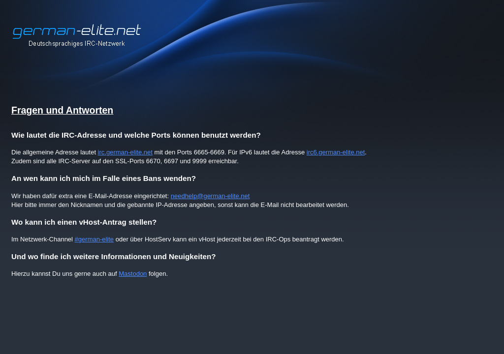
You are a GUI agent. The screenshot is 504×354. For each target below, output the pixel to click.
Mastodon (133, 273)
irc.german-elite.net (125, 152)
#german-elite (94, 239)
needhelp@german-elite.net (210, 196)
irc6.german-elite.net (336, 152)
